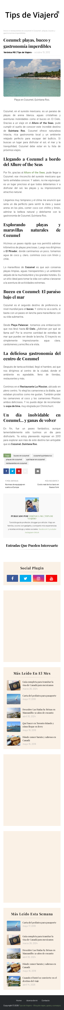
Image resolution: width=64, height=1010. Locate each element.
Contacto (46, 1000)
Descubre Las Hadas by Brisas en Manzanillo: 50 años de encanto (39, 711)
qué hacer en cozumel (35, 459)
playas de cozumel (14, 459)
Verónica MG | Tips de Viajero (18, 52)
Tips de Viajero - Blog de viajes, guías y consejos (40, 1005)
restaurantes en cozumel (20, 30)
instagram (29, 532)
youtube (52, 529)
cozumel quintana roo (42, 455)
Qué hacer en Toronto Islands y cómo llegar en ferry (38, 725)
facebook (43, 529)
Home (19, 1000)
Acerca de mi (32, 1000)
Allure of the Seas (34, 172)
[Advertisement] (32, 626)
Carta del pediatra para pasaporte (39, 695)
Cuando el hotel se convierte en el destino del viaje (40, 979)
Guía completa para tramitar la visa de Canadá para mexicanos (38, 683)
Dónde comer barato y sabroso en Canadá (39, 739)
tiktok (36, 532)
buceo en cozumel (21, 455)
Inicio (5, 30)
